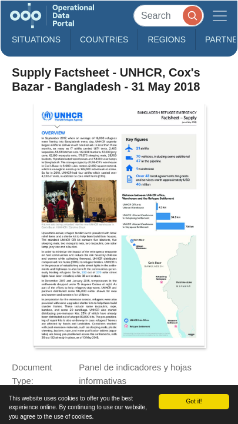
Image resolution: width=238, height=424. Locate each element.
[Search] (168, 15)
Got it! (194, 401)
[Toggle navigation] (220, 15)
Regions (167, 39)
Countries (104, 39)
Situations (36, 39)
